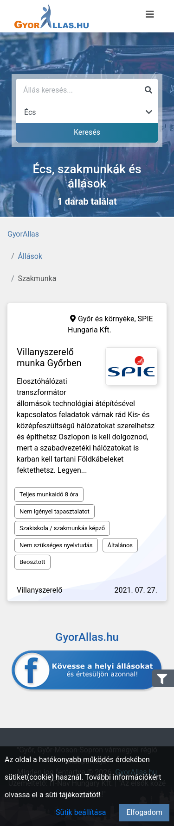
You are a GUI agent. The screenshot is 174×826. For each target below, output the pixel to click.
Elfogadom (144, 812)
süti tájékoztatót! (73, 794)
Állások (30, 256)
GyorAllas (23, 234)
